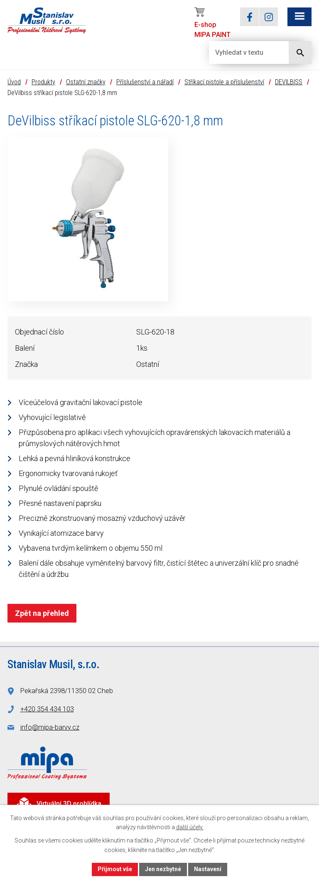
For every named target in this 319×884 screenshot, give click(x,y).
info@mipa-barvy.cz (49, 727)
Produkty (43, 82)
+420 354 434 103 (47, 709)
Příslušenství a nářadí (145, 82)
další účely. (190, 827)
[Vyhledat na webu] (242, 52)
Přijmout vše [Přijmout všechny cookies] (115, 869)
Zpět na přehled (42, 613)
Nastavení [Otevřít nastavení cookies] (207, 869)
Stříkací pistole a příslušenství (224, 82)
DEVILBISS (288, 82)
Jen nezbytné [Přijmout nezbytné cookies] (163, 869)
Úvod (14, 82)
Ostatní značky (86, 82)
